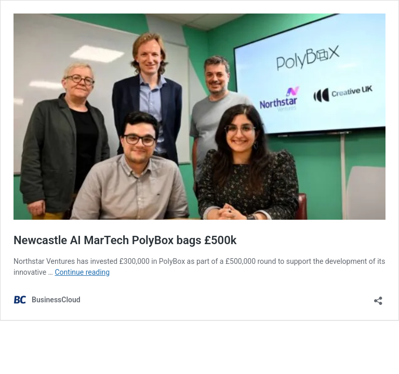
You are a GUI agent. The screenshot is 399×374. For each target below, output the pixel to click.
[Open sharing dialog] (378, 297)
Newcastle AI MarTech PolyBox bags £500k (125, 240)
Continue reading (82, 272)
